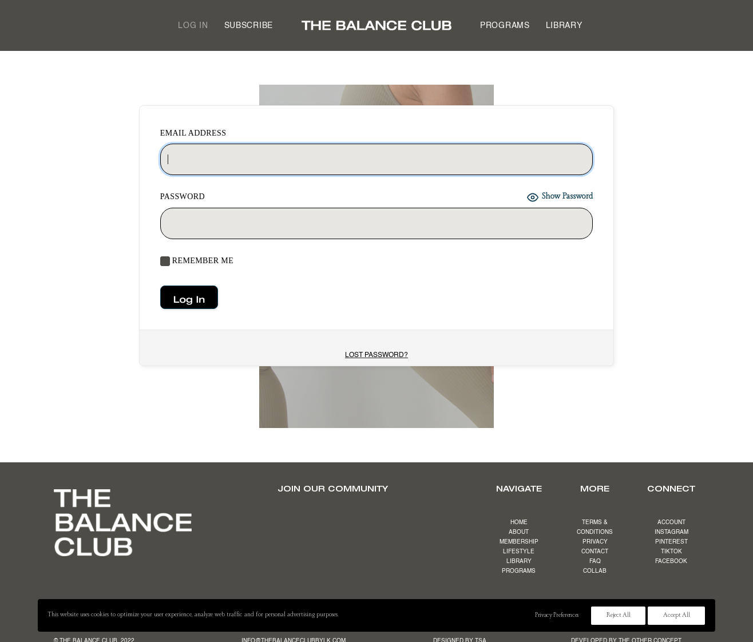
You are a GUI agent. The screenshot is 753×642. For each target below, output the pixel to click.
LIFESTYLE (518, 551)
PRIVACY (595, 542)
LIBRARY (519, 561)
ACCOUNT (671, 522)
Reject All (618, 615)
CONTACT (594, 551)
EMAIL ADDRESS (193, 133)
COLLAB (595, 571)
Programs (505, 26)
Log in (193, 26)
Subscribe (248, 26)
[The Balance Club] (376, 25)
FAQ (595, 561)
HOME (519, 522)
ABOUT (519, 532)
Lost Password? (376, 355)
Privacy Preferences (556, 615)
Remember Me (196, 261)
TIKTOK (671, 551)
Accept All (676, 615)
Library (564, 26)
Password (182, 196)
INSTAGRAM (671, 532)
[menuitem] (193, 25)
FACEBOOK (671, 561)
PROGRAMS (519, 571)
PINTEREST (671, 542)
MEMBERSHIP (519, 542)
